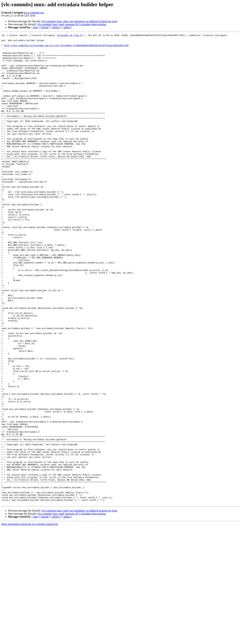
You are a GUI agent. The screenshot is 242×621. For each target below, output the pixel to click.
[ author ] (67, 27)
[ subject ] (56, 27)
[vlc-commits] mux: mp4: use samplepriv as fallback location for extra (79, 21)
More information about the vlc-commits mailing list (29, 618)
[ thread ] (45, 27)
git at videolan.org (34, 12)
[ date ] (35, 27)
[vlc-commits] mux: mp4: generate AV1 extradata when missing (71, 24)
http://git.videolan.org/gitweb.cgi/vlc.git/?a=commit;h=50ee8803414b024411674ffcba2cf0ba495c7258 (66, 47)
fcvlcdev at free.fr (70, 35)
